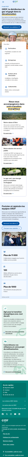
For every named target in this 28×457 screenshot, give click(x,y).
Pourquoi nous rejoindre (12, 228)
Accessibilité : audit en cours (13, 451)
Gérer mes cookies (8, 444)
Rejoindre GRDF (9, 387)
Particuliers (12, 48)
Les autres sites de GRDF (14, 405)
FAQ (6, 392)
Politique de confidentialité (11, 437)
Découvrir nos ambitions (12, 27)
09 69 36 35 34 (9, 395)
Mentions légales (8, 441)
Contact (7, 390)
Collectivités (12, 86)
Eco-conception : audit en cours (14, 455)
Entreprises (12, 60)
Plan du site (6, 434)
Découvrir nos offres (11, 223)
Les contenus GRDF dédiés (14, 401)
